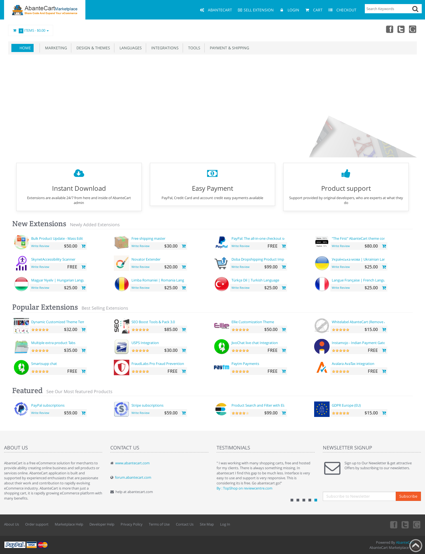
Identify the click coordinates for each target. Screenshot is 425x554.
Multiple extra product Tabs (53, 342)
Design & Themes (92, 47)
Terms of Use (159, 524)
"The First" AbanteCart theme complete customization (375, 238)
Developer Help (101, 524)
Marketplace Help (69, 524)
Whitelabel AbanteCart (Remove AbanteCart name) (373, 321)
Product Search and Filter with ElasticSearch (266, 405)
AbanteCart (405, 542)
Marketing (55, 47)
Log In (225, 524)
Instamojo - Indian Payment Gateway (362, 342)
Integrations (164, 47)
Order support (37, 524)
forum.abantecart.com (133, 477)
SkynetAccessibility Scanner (53, 259)
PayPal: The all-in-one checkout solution (263, 238)
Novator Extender (145, 259)
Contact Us (185, 524)
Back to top (416, 545)
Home (25, 47)
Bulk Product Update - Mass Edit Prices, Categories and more (79, 238)
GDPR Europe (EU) (346, 405)
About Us (11, 524)
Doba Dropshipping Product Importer (261, 259)
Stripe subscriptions (147, 405)
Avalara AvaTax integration (353, 363)
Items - (30, 30)
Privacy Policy (132, 524)
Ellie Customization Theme (252, 321)
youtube (413, 29)
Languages (129, 47)
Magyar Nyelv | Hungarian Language (61, 280)
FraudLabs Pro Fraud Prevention (157, 363)
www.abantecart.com (132, 463)
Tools (193, 47)
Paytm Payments (245, 363)
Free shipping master (148, 238)
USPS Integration (145, 342)
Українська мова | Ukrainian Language (363, 259)
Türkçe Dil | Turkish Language (255, 280)
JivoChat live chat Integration (254, 342)
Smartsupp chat (44, 363)
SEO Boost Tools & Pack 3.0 (153, 321)
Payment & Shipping (228, 47)
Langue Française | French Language (361, 280)
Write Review (40, 246)
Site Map (207, 524)
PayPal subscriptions (48, 405)
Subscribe (408, 496)
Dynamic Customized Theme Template (62, 321)
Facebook (389, 29)
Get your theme (193, 127)
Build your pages (230, 127)
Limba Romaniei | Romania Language (161, 280)
